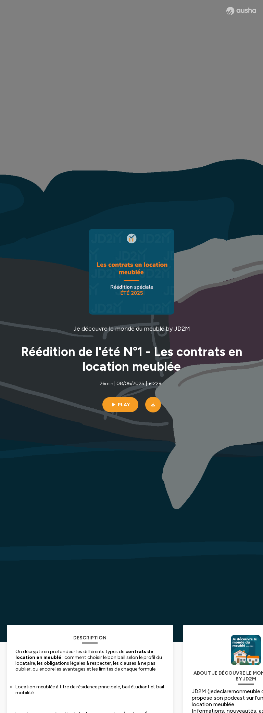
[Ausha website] (241, 11)
